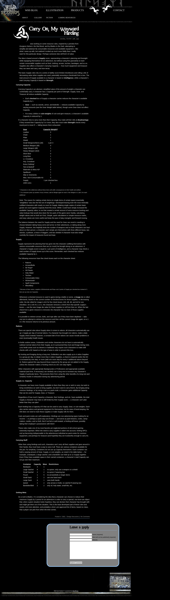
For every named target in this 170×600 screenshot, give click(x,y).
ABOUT (25, 18)
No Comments (85, 516)
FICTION (49, 18)
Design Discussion (73, 516)
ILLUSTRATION (54, 10)
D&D (63, 516)
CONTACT (119, 10)
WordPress (75, 594)
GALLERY (38, 18)
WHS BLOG (31, 10)
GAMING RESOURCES (66, 18)
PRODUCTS (77, 10)
